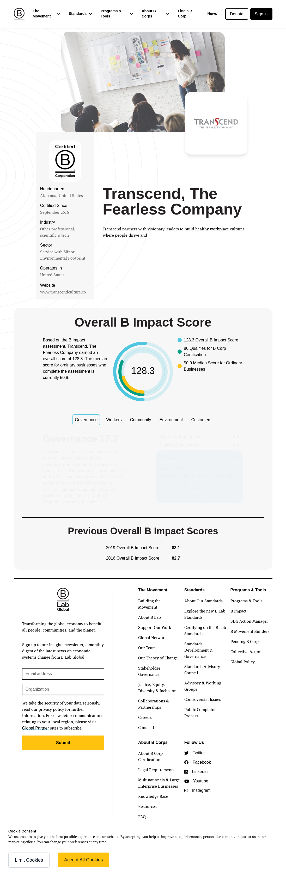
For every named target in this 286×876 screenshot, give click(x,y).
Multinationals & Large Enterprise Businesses (159, 782)
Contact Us (147, 727)
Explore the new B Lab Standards (204, 614)
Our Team (147, 647)
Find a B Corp (185, 13)
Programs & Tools (246, 600)
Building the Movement (149, 603)
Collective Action (245, 651)
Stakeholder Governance (149, 671)
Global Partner (35, 728)
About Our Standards (203, 600)
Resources (147, 806)
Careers (145, 717)
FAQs (143, 816)
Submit (63, 742)
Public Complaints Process (200, 712)
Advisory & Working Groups (202, 685)
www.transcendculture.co (63, 292)
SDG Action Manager (249, 621)
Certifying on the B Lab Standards (205, 630)
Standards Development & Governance (198, 649)
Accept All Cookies (83, 859)
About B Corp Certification (150, 756)
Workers (113, 420)
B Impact (238, 611)
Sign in (261, 14)
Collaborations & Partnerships (153, 703)
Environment (171, 420)
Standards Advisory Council (202, 669)
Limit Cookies (29, 860)
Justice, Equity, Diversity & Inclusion (157, 687)
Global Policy (242, 661)
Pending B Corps (245, 641)
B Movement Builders (250, 631)
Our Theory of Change (158, 657)
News (212, 13)
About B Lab (149, 617)
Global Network (152, 637)
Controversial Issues (202, 699)
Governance (86, 420)
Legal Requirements (156, 769)
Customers (201, 420)
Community (140, 420)
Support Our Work (154, 627)
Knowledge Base (153, 796)
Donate (237, 14)
